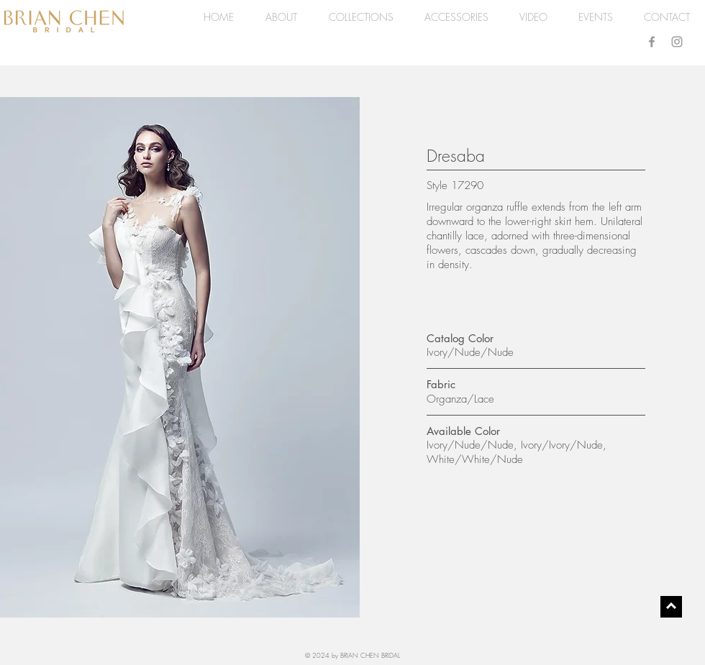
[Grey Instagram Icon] (677, 42)
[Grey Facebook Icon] (652, 42)
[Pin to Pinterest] (27, 113)
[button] (361, 17)
